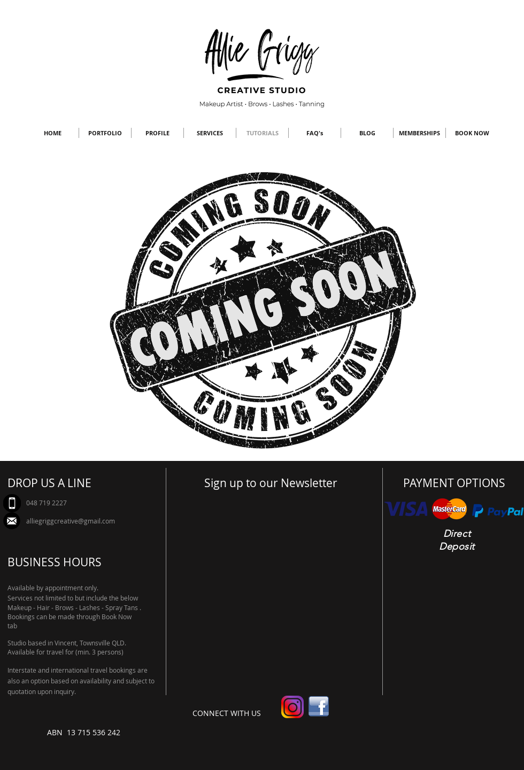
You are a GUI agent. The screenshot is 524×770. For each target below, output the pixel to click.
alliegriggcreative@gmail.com (70, 521)
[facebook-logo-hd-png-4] (318, 707)
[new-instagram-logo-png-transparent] (292, 707)
